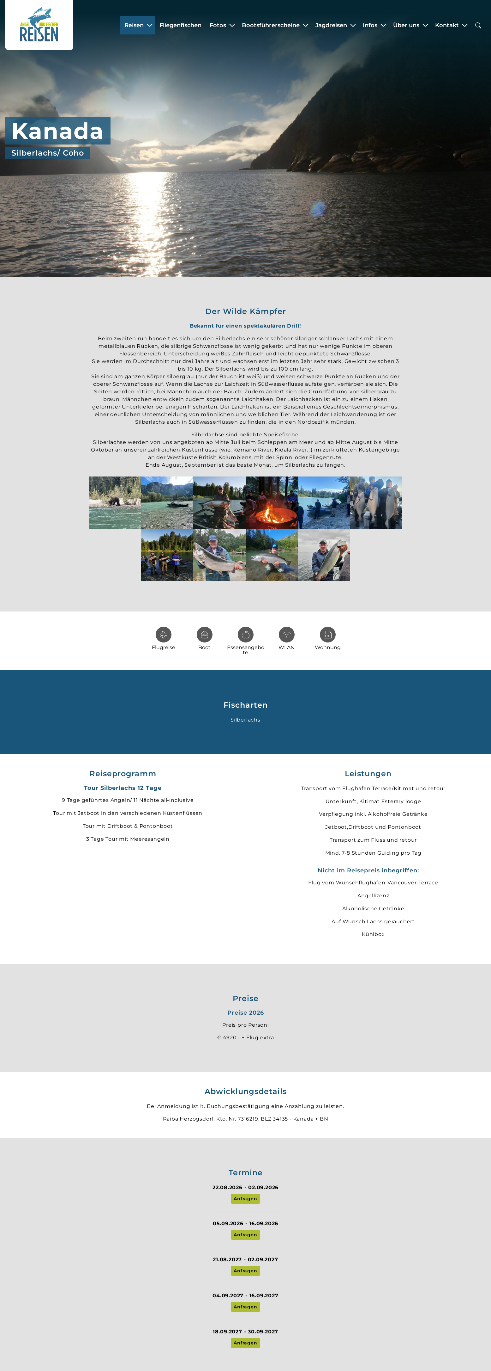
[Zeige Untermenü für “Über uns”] (425, 25)
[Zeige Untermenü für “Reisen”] (149, 25)
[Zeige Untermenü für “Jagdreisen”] (353, 25)
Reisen (134, 25)
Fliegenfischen (180, 25)
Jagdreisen (331, 25)
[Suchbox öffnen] (478, 25)
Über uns (406, 25)
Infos (370, 25)
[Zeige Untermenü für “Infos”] (383, 25)
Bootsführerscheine (271, 25)
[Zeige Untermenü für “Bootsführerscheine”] (305, 25)
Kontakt (447, 25)
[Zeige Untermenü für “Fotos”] (232, 25)
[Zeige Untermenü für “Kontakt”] (465, 25)
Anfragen (245, 1199)
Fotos (218, 25)
